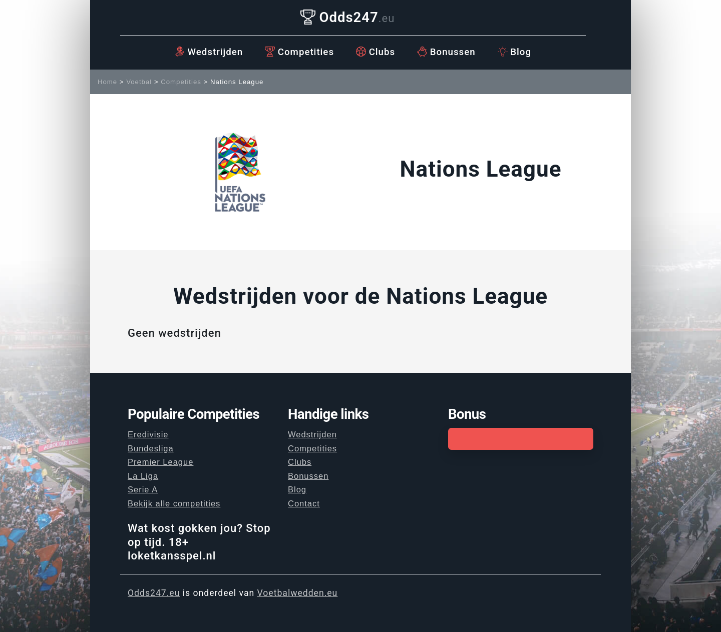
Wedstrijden (209, 52)
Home (107, 82)
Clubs (375, 52)
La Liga (143, 475)
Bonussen (446, 52)
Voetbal (139, 82)
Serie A (143, 489)
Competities (299, 52)
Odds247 (347, 17)
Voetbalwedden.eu (297, 593)
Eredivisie (148, 434)
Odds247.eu (154, 593)
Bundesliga (151, 448)
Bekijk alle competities (174, 503)
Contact (304, 503)
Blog (514, 52)
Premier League (160, 461)
